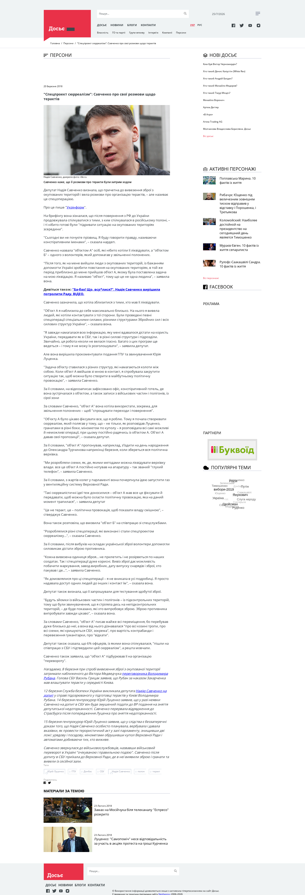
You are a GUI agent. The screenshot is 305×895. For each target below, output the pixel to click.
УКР (192, 25)
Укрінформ (75, 207)
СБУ (102, 771)
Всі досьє (208, 136)
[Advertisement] (114, 71)
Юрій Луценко (55, 771)
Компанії (167, 32)
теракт (156, 771)
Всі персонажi (211, 278)
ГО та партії (118, 32)
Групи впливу (137, 32)
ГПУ (74, 771)
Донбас (88, 771)
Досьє (102, 25)
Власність (102, 32)
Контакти (148, 25)
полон (141, 771)
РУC (199, 25)
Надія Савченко (121, 771)
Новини (116, 25)
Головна (55, 43)
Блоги (132, 25)
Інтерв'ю (153, 32)
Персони (181, 32)
